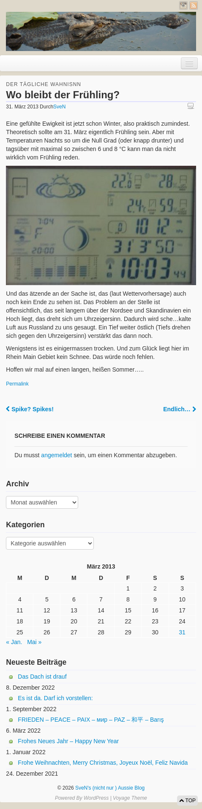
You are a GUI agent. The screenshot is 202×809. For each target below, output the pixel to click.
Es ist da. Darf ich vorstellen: (55, 698)
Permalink (17, 384)
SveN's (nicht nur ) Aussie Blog (109, 788)
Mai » (34, 642)
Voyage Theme (130, 798)
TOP (187, 801)
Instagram (183, 5)
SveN (59, 107)
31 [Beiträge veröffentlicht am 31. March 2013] (182, 632)
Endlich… (179, 409)
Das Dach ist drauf (42, 676)
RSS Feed (193, 5)
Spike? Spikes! (29, 409)
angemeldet (56, 455)
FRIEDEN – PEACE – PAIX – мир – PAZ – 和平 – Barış (91, 719)
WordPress (96, 798)
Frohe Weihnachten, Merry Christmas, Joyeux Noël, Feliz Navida (103, 762)
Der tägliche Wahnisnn (43, 84)
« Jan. (14, 642)
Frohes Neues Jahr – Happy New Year (68, 741)
